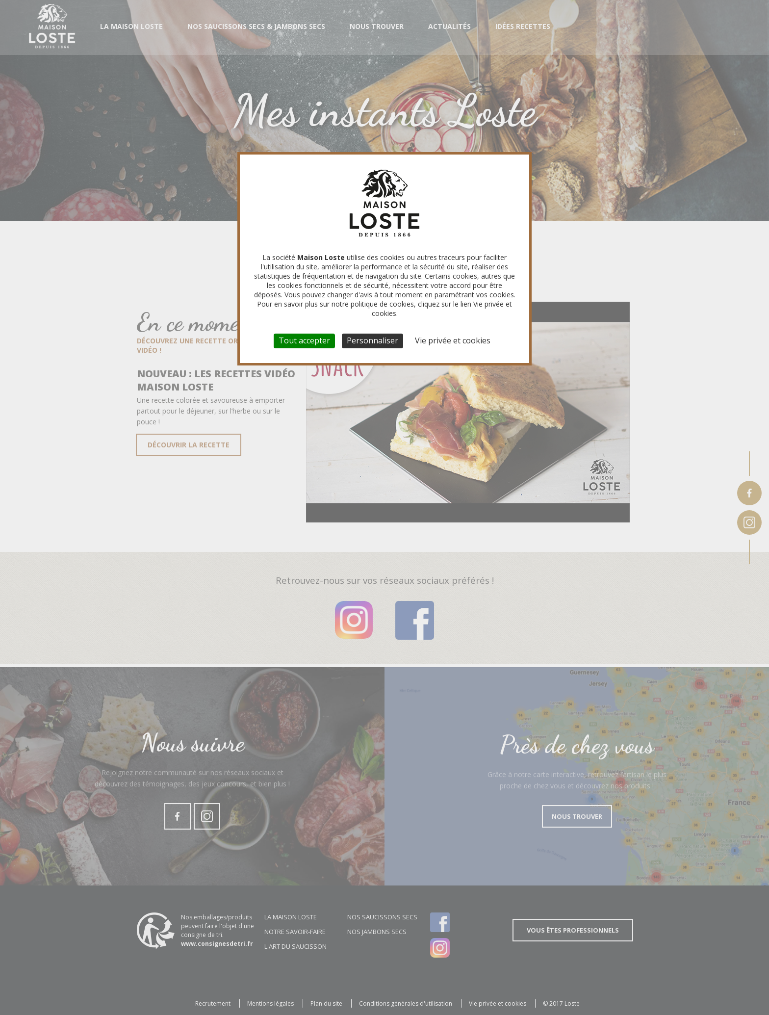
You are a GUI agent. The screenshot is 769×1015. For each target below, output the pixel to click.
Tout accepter (304, 340)
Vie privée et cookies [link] (452, 340)
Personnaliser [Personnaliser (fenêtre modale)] (372, 340)
